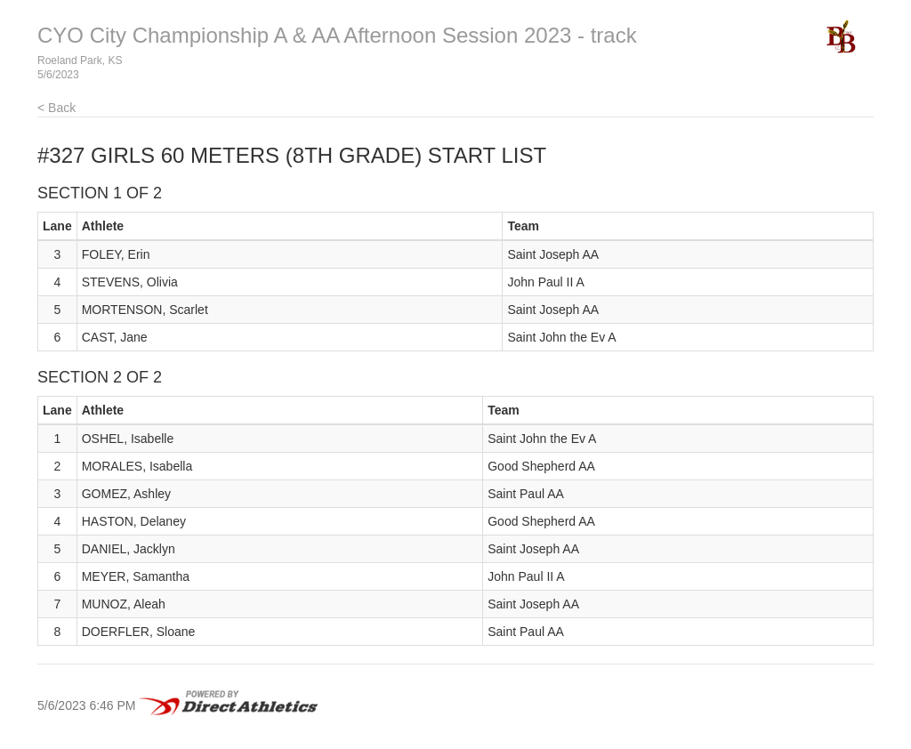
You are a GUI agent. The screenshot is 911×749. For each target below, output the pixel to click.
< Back (56, 108)
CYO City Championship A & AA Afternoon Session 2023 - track (337, 35)
